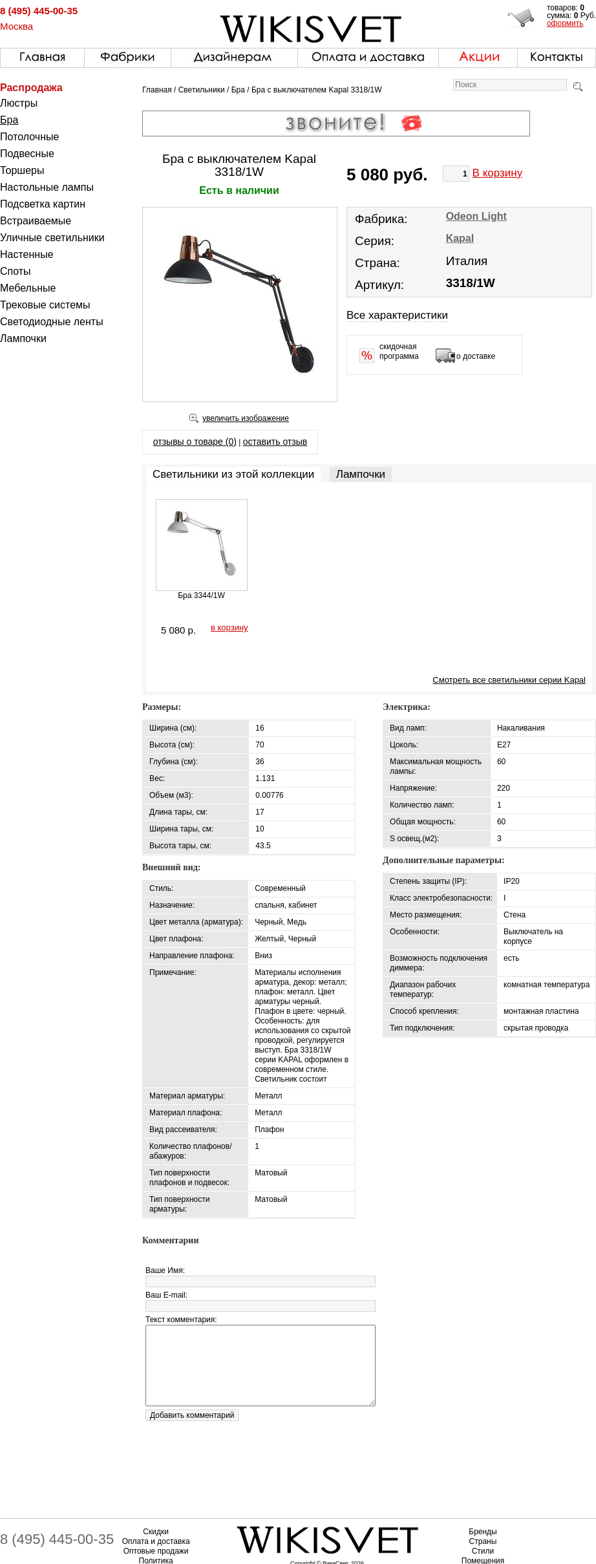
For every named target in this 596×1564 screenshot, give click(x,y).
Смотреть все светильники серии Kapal (509, 680)
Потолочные (29, 136)
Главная (157, 89)
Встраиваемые (35, 220)
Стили (483, 1551)
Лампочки (23, 338)
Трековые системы (45, 304)
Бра (9, 119)
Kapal (460, 238)
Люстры (18, 103)
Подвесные (27, 153)
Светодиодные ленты (51, 321)
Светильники (201, 89)
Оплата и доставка (156, 1541)
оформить (565, 23)
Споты (15, 271)
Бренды (482, 1531)
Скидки (156, 1531)
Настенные (27, 254)
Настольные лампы (47, 187)
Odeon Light (476, 216)
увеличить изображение (245, 418)
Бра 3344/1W (201, 595)
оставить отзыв (275, 441)
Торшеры (22, 170)
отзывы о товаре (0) (195, 441)
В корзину (498, 173)
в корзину (229, 627)
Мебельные (28, 288)
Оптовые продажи (156, 1551)
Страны (483, 1541)
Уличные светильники (52, 237)
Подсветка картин (42, 203)
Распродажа (31, 87)
